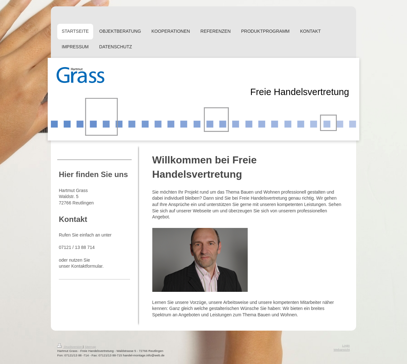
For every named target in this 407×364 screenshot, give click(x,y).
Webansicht (342, 349)
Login (346, 345)
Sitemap (90, 346)
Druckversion (70, 346)
